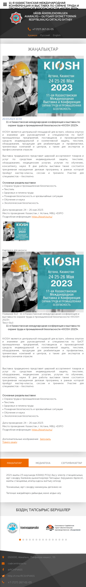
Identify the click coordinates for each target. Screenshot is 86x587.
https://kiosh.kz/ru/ (42, 216)
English (57, 35)
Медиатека (43, 463)
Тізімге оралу (9, 442)
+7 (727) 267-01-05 (43, 29)
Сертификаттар (71, 463)
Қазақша (33, 35)
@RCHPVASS (15, 569)
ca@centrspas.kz (17, 563)
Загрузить (45, 439)
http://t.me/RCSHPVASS (21, 575)
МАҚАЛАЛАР (14, 463)
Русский (45, 35)
